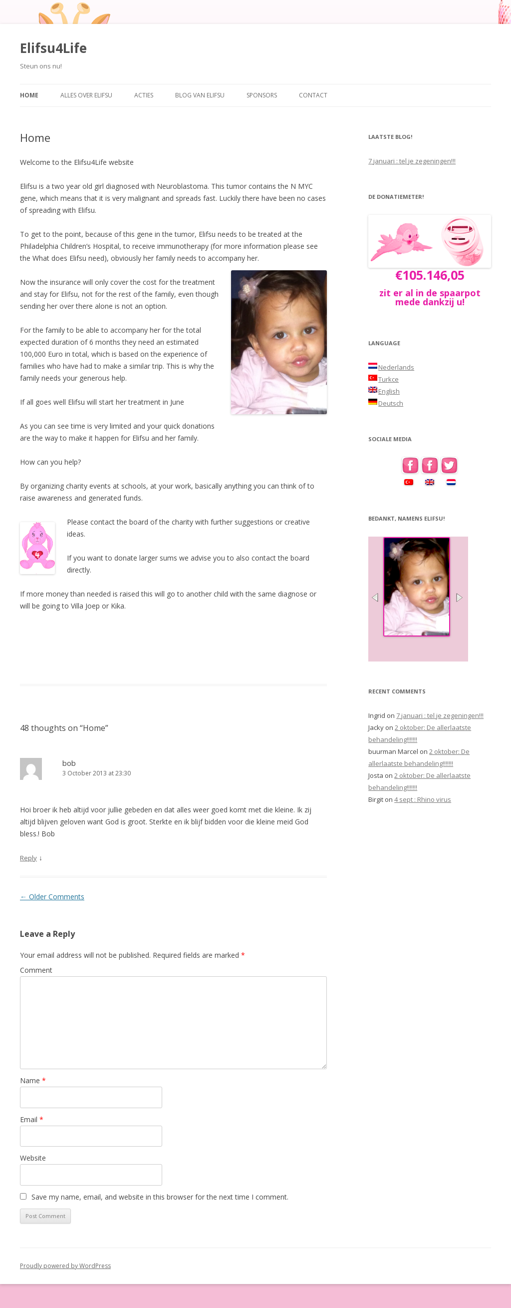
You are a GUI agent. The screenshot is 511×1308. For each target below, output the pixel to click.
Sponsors (262, 95)
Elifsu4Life (53, 48)
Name (33, 1080)
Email (31, 1119)
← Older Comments (52, 896)
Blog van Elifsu (200, 95)
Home (29, 95)
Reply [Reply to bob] (28, 857)
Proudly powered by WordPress (65, 1266)
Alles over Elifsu (86, 95)
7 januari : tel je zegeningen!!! (412, 160)
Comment (36, 970)
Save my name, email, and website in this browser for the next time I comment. (159, 1197)
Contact (313, 95)
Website (33, 1158)
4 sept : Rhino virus (422, 799)
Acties (143, 95)
